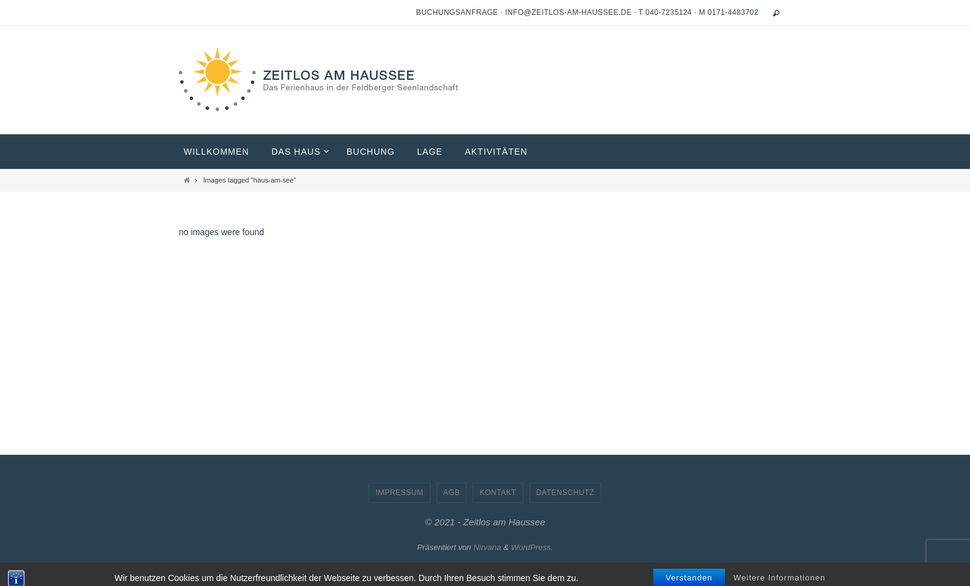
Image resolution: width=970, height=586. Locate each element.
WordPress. (532, 547)
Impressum (399, 492)
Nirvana (487, 547)
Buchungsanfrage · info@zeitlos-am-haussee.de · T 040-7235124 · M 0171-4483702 (587, 12)
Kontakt (497, 492)
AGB (452, 492)
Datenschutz (565, 492)
